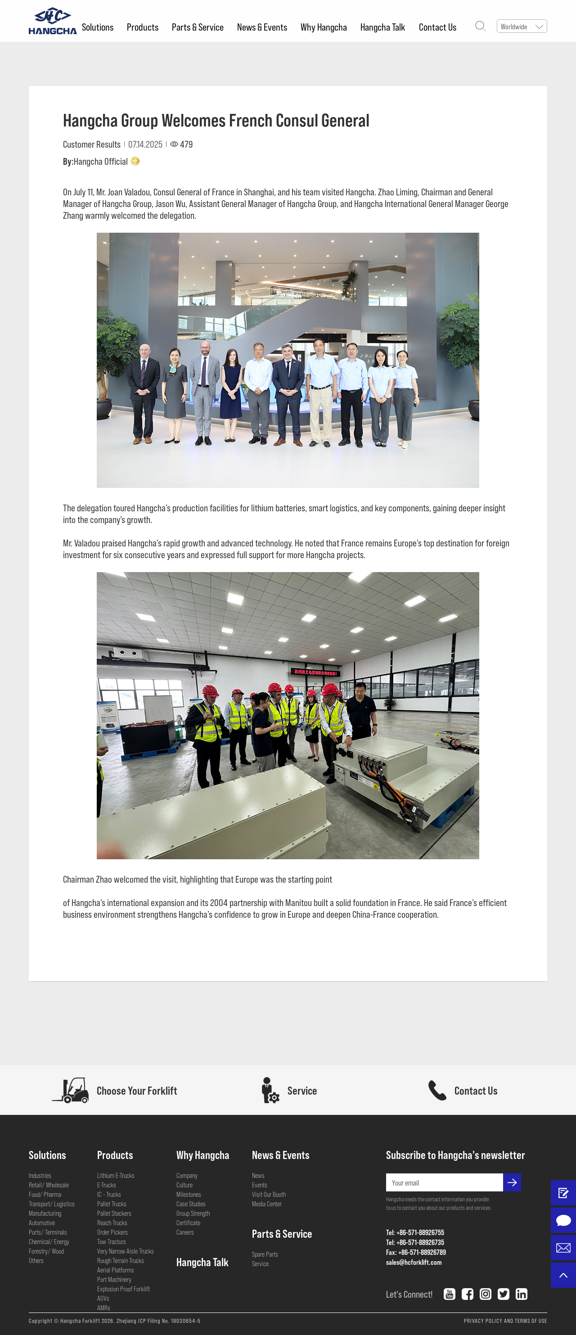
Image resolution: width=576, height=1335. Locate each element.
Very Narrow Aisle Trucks (125, 1251)
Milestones (188, 1194)
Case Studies (191, 1204)
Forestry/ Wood (46, 1251)
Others (36, 1260)
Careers (185, 1232)
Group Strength (193, 1213)
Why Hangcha (324, 26)
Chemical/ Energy (49, 1241)
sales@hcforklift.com (414, 1262)
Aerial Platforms (115, 1270)
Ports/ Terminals (48, 1232)
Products (142, 26)
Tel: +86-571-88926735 (415, 1242)
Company (187, 1175)
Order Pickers (112, 1232)
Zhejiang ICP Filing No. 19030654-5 (159, 1320)
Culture (184, 1185)
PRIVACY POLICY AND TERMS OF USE (505, 1320)
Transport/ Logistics (52, 1204)
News (258, 1175)
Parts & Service (198, 26)
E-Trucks (106, 1185)
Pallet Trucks (111, 1204)
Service (260, 1263)
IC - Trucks (109, 1194)
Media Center (267, 1204)
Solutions (97, 26)
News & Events (262, 26)
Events (259, 1185)
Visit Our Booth (269, 1194)
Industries (40, 1175)
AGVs (103, 1298)
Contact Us (437, 26)
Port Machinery (114, 1279)
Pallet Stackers (114, 1213)
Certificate (188, 1222)
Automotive (42, 1222)
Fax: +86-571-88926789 (416, 1252)
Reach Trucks (112, 1222)
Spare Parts (265, 1254)
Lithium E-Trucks (116, 1175)
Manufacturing (45, 1213)
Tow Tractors (111, 1241)
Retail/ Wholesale (49, 1185)
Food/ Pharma (45, 1194)
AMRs (103, 1307)
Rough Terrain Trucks (120, 1260)
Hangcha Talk (382, 26)
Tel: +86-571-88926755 (415, 1232)
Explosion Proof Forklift (123, 1289)
